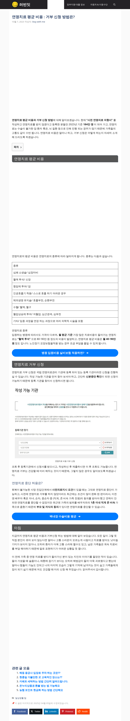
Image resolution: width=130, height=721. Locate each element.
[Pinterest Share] (67, 711)
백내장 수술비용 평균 (63, 516)
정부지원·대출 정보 (76, 4)
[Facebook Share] (20, 711)
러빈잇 (24, 4)
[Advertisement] (65, 47)
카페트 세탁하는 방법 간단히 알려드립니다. (43, 681)
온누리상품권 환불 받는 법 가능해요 (39, 685)
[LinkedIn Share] (51, 711)
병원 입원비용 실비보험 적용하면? (63, 353)
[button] (114, 4)
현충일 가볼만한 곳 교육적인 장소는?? (40, 677)
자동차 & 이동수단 (99, 4)
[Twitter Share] (35, 711)
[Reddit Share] (83, 711)
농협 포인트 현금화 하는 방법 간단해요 (41, 690)
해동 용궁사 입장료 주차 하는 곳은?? (39, 672)
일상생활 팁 (55, 4)
